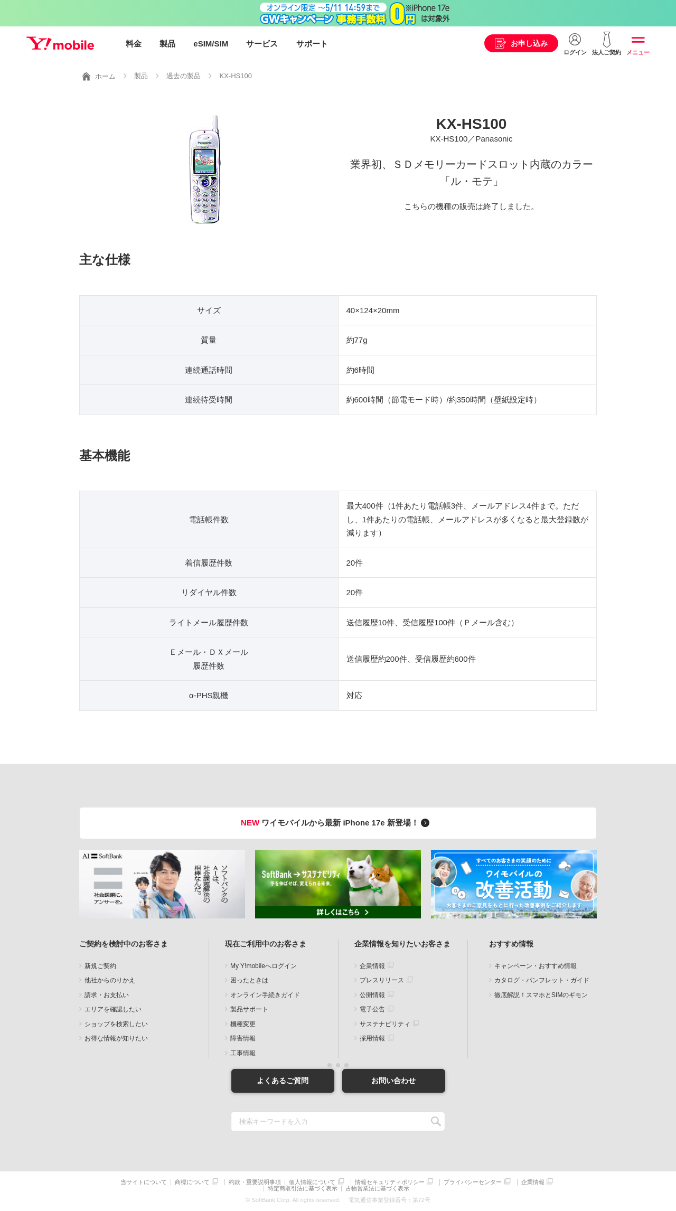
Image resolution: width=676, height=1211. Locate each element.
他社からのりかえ (109, 980)
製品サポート (249, 1009)
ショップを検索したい (116, 1023)
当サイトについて (143, 1182)
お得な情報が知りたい (116, 1038)
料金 (134, 43)
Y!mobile (60, 44)
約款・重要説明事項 (255, 1182)
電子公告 (372, 1009)
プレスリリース (382, 980)
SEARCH (436, 1121)
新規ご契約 (100, 965)
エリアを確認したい (113, 1009)
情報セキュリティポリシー (390, 1182)
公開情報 (372, 994)
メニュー (638, 52)
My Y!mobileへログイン (263, 965)
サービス (262, 43)
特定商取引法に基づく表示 (302, 1188)
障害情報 (243, 1038)
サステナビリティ (385, 1023)
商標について (192, 1182)
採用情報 (372, 1038)
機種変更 (243, 1023)
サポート (312, 43)
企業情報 (372, 965)
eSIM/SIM (210, 43)
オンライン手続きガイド (265, 994)
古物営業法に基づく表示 (377, 1188)
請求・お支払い (106, 994)
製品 (167, 43)
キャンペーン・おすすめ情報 (535, 965)
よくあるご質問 (282, 1080)
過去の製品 (183, 76)
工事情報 (243, 1052)
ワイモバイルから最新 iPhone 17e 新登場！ (337, 822)
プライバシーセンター (473, 1182)
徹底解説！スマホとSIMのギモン (541, 994)
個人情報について (312, 1182)
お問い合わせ (393, 1080)
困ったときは (249, 980)
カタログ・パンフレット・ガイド (541, 980)
